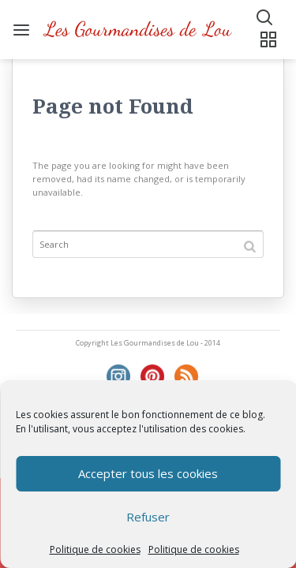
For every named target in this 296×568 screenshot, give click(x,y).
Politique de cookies (95, 549)
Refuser (148, 517)
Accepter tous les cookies (148, 473)
